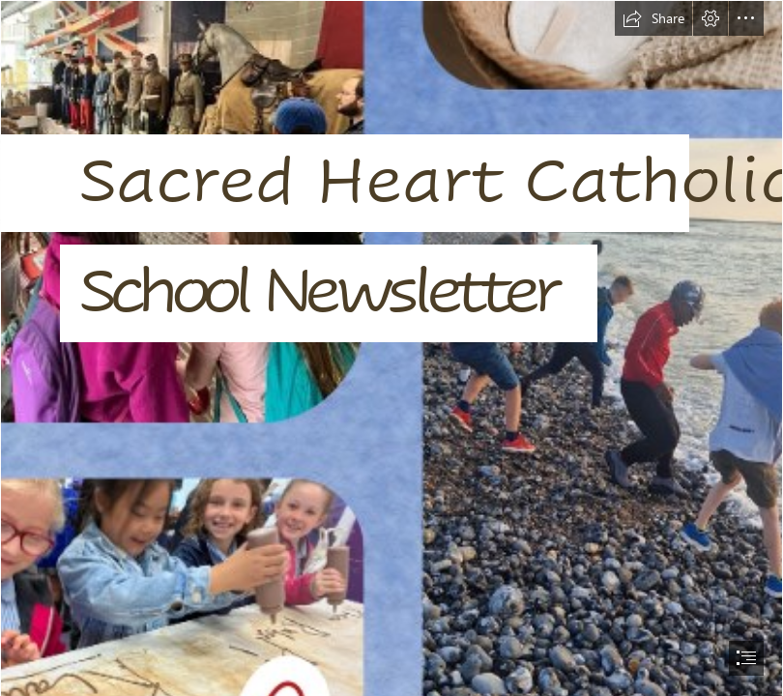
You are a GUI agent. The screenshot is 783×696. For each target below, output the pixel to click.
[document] (391, 348)
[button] (653, 18)
